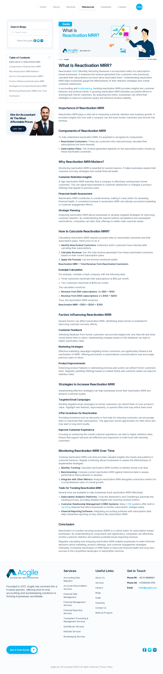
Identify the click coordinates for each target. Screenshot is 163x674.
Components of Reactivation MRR (25, 69)
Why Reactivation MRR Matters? (24, 74)
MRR (75, 74)
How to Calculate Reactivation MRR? (26, 79)
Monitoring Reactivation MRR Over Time (28, 93)
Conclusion (14, 98)
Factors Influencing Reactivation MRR (26, 84)
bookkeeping (85, 91)
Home (45, 8)
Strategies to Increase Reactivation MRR (28, 89)
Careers (124, 8)
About (58, 8)
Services (73, 8)
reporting (66, 509)
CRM (129, 506)
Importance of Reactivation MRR (25, 64)
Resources (90, 8)
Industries (108, 8)
